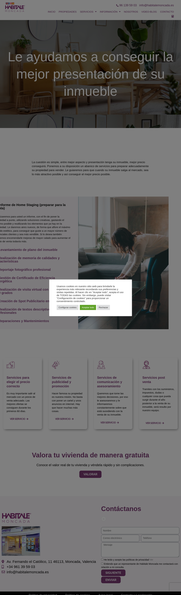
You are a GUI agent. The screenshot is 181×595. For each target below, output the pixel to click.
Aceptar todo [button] (88, 307)
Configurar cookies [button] (68, 307)
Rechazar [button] (103, 307)
